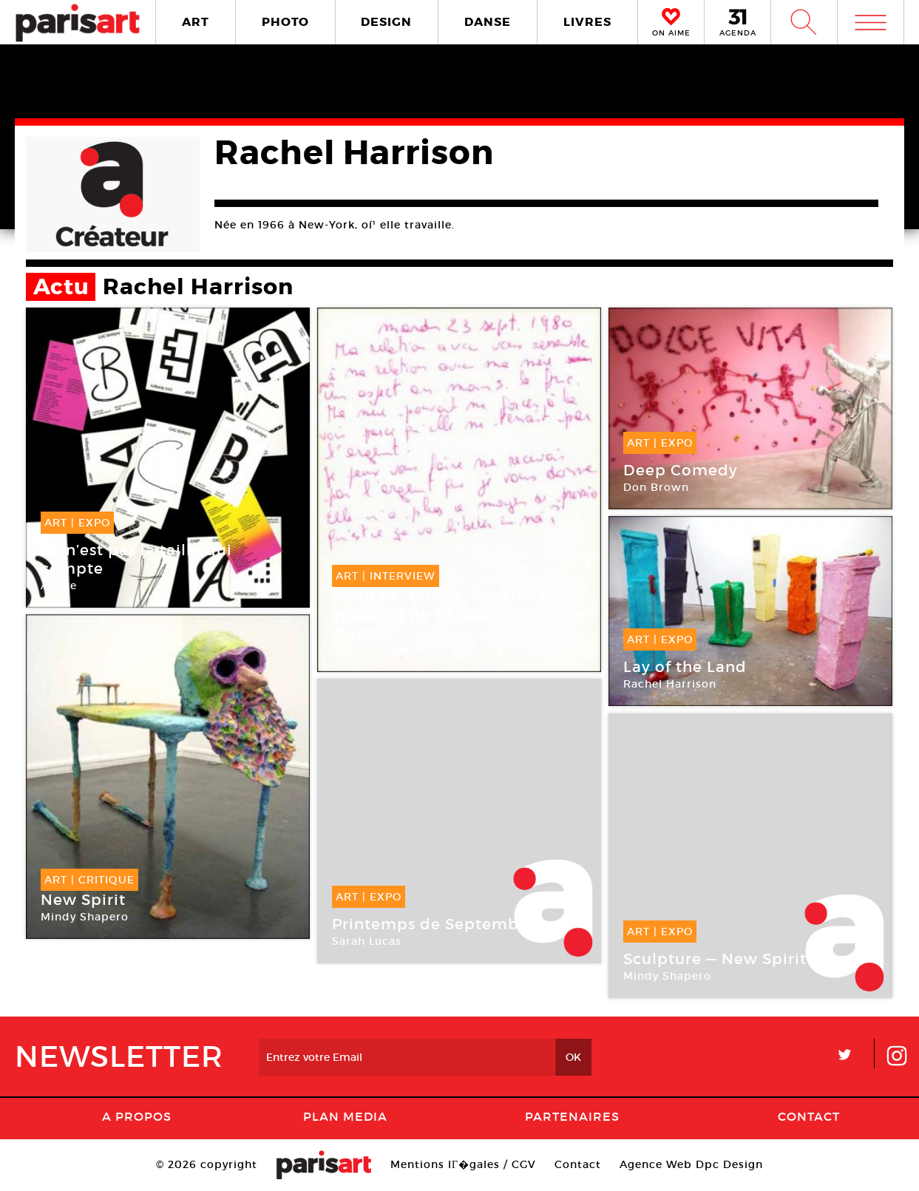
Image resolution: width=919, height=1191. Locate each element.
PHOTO (285, 22)
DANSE (487, 22)
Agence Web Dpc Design (691, 1164)
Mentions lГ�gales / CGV (463, 1164)
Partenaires (572, 1116)
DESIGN (386, 22)
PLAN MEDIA (345, 1116)
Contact (809, 1116)
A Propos (137, 1116)
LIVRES (587, 22)
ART (195, 22)
